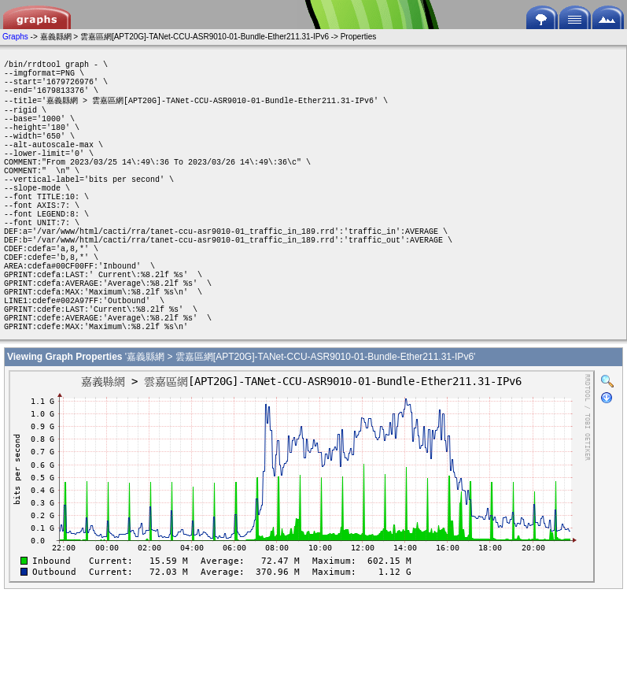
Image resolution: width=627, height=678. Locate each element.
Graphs (15, 36)
